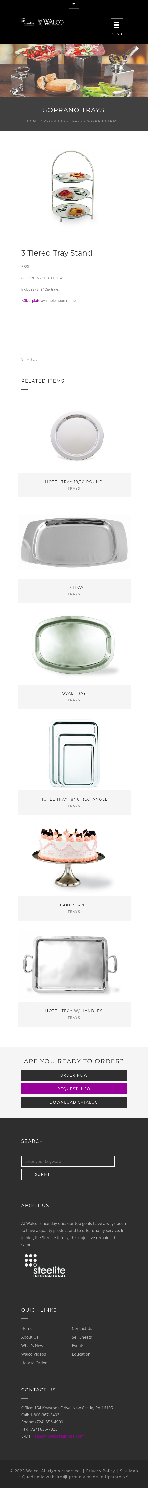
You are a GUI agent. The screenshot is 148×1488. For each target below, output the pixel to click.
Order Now (74, 1075)
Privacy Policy (100, 1471)
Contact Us (82, 1328)
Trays (76, 121)
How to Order (34, 1363)
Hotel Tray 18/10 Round (74, 482)
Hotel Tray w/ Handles (74, 1011)
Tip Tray (74, 587)
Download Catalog (74, 1102)
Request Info (73, 1089)
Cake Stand (74, 905)
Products (54, 121)
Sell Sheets (82, 1337)
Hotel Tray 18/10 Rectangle (74, 799)
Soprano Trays (103, 121)
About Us (30, 1337)
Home (33, 121)
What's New (32, 1345)
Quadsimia (33, 1477)
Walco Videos (33, 1354)
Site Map (129, 1471)
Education (81, 1354)
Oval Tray (74, 693)
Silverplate (31, 300)
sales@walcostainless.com (59, 1436)
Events (78, 1345)
